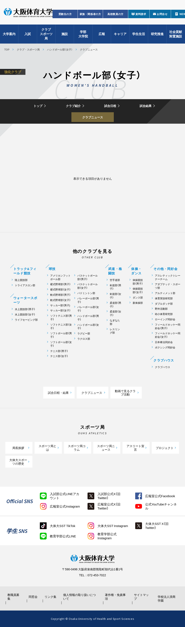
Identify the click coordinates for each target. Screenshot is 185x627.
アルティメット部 (165, 293)
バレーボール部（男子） (88, 300)
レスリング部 (115, 331)
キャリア (120, 33)
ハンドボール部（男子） (88, 317)
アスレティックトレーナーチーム (167, 277)
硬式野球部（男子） (60, 284)
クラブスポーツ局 (46, 34)
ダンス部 (138, 297)
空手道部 (115, 280)
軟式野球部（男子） (60, 295)
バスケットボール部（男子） (87, 277)
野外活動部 (161, 309)
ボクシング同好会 (165, 347)
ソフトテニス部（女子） (61, 326)
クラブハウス (162, 367)
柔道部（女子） (115, 313)
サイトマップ (141, 596)
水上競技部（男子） (25, 309)
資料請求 (140, 14)
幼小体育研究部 (164, 314)
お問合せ (162, 14)
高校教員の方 (115, 14)
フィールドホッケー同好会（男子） (167, 326)
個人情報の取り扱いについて (79, 596)
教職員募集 (13, 596)
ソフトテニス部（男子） (61, 317)
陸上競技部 (21, 280)
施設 (64, 33)
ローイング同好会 (165, 319)
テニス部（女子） (59, 356)
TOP (6, 49)
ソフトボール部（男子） (61, 335)
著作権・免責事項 (115, 596)
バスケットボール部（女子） (87, 286)
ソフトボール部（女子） (61, 344)
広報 (102, 33)
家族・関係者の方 (90, 14)
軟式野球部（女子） (60, 300)
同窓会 (33, 596)
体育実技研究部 (164, 298)
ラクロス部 (83, 339)
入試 (27, 33)
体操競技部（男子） (138, 281)
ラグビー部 (83, 333)
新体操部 (138, 303)
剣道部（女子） (115, 295)
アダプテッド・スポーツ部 (167, 286)
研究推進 (157, 33)
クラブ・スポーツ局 (28, 49)
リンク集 (50, 596)
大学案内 (9, 33)
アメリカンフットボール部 (60, 277)
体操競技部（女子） (138, 290)
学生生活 (138, 33)
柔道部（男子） (115, 304)
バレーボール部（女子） (88, 308)
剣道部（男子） (115, 287)
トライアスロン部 (25, 285)
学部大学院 (83, 33)
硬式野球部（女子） (60, 289)
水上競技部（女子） (25, 314)
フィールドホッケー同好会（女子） (167, 335)
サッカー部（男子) (60, 305)
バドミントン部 (86, 293)
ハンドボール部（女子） (59, 49)
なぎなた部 (115, 322)
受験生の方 (65, 14)
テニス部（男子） (59, 351)
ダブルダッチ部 (164, 303)
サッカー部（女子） (60, 310)
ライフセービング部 (26, 320)
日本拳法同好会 (164, 342)
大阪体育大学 (28, 13)
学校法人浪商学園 (166, 598)
